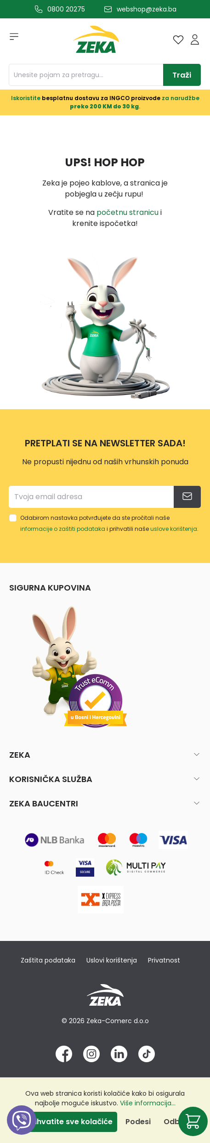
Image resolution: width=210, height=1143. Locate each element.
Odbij (173, 1121)
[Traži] (182, 75)
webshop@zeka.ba (146, 9)
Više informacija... (148, 1103)
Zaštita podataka (48, 960)
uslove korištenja (173, 529)
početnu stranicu (127, 212)
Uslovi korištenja (111, 960)
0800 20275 (66, 9)
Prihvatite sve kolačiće (70, 1121)
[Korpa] (193, 1121)
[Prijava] (195, 39)
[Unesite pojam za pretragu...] (86, 75)
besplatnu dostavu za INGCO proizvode (101, 98)
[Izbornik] (11, 39)
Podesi (138, 1121)
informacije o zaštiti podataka (62, 529)
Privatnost (164, 960)
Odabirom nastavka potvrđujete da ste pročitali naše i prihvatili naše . (109, 523)
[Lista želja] (178, 39)
